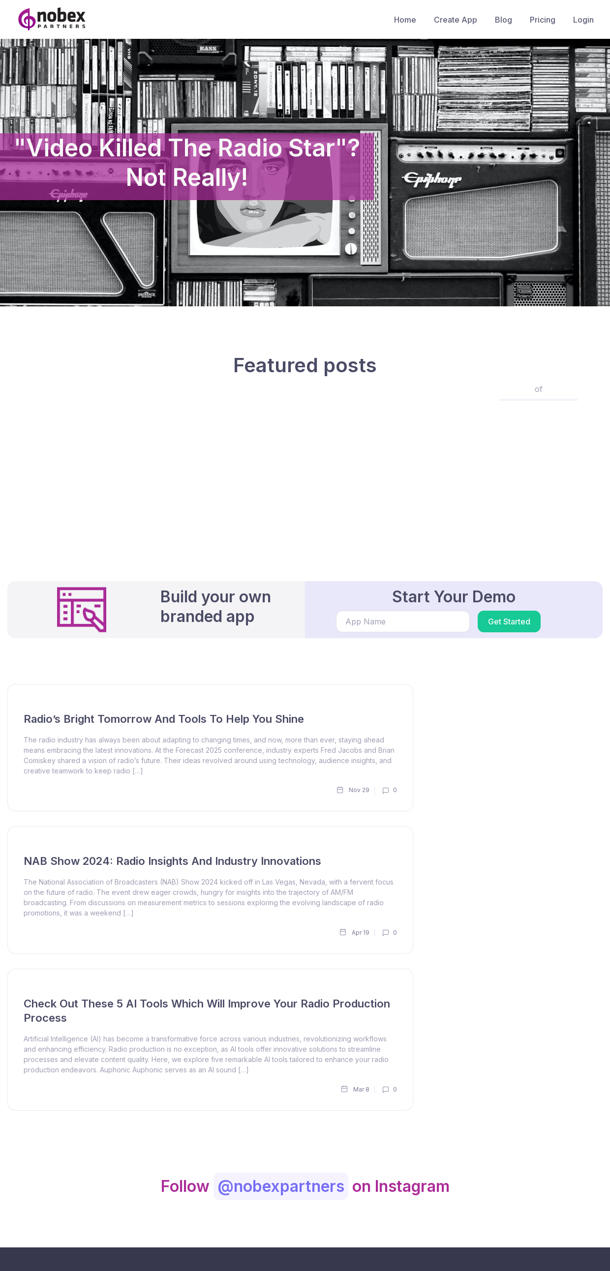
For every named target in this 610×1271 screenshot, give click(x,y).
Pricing (542, 20)
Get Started (509, 621)
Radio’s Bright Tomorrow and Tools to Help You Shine (164, 718)
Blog (503, 20)
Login (583, 20)
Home (405, 20)
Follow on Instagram (305, 1186)
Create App (455, 20)
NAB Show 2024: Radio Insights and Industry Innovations (172, 861)
